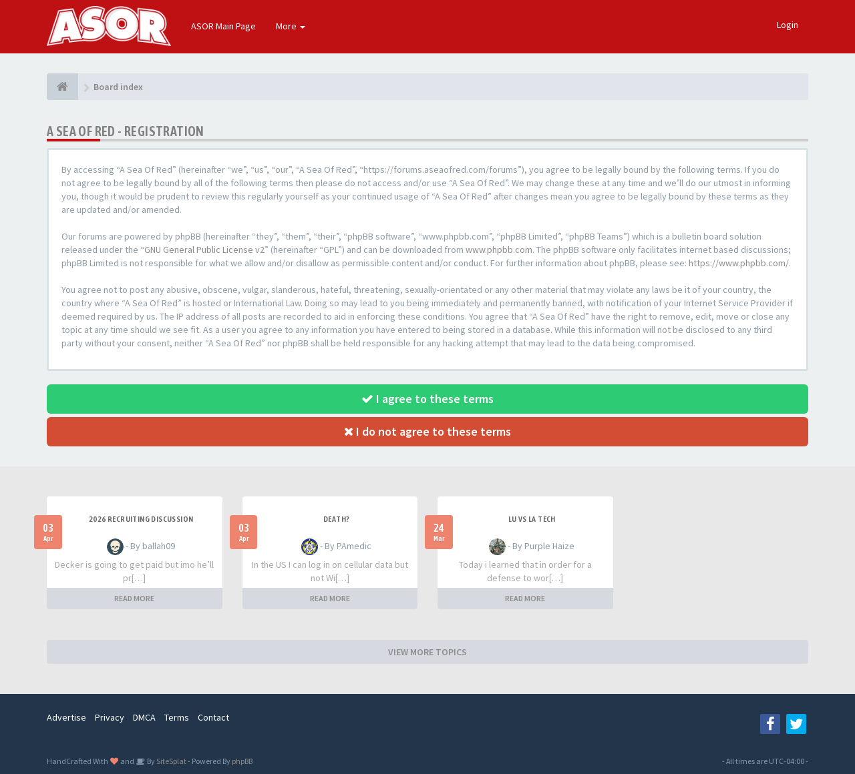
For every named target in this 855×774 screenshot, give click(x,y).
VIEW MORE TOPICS (427, 652)
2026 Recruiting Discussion (141, 519)
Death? (336, 519)
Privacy (109, 717)
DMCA (144, 717)
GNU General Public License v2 (204, 250)
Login (787, 25)
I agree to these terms (427, 398)
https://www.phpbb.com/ (739, 263)
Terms (176, 717)
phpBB (242, 761)
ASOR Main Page (223, 26)
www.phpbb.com (499, 250)
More (290, 26)
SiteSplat (170, 761)
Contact (213, 717)
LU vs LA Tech (532, 519)
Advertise (66, 717)
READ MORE (134, 598)
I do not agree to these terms (427, 431)
